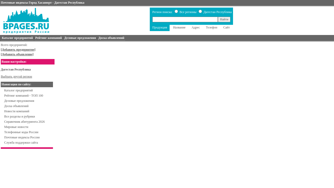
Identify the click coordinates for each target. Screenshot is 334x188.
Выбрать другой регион (16, 76)
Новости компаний (16, 111)
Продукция (159, 27)
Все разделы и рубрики (19, 116)
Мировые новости (16, 127)
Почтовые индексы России (22, 137)
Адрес (196, 27)
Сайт (226, 27)
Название (179, 27)
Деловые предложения (19, 101)
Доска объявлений (16, 106)
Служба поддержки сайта (21, 142)
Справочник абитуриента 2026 (24, 122)
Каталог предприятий (18, 90)
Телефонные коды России (21, 132)
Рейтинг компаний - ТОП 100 (23, 95)
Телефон (211, 27)
